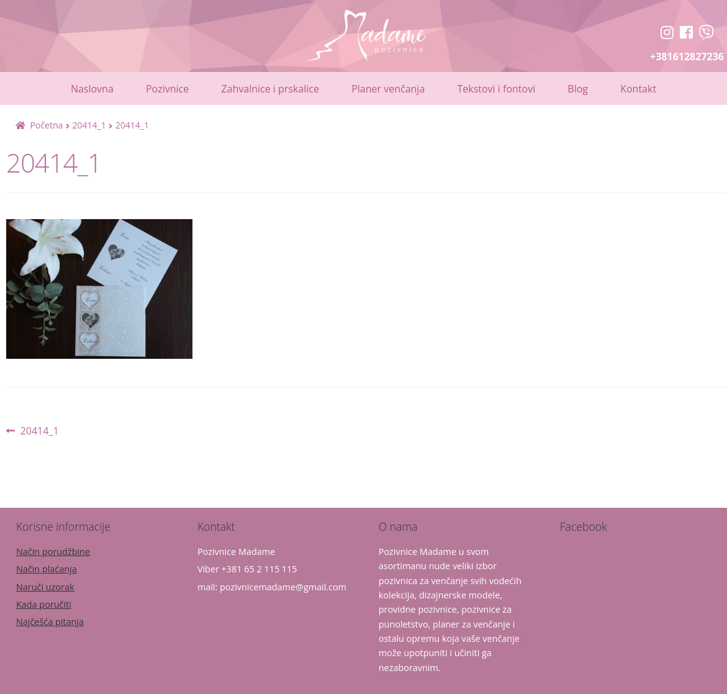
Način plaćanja (46, 569)
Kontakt (638, 89)
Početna (46, 125)
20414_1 (89, 125)
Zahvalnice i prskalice (270, 89)
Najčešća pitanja (50, 622)
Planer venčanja (388, 89)
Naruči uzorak (45, 587)
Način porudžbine (53, 551)
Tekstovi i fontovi (496, 89)
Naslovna (92, 89)
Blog (577, 89)
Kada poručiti (43, 604)
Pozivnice (167, 89)
